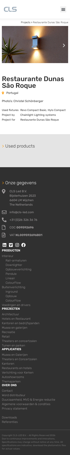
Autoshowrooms (13, 377)
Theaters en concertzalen (19, 341)
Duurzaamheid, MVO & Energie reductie (28, 399)
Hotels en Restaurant (16, 318)
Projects (25, 22)
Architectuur (10, 314)
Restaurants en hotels (17, 368)
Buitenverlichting (13, 287)
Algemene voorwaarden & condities (26, 404)
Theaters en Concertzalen (19, 359)
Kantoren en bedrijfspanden (20, 323)
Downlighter (14, 265)
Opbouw (11, 296)
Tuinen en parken (13, 345)
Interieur (7, 256)
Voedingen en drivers (16, 305)
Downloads (9, 417)
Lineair (10, 278)
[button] (63, 9)
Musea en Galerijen (15, 354)
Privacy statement (14, 408)
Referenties (10, 422)
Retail (6, 336)
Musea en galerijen (14, 327)
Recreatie (8, 332)
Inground (12, 291)
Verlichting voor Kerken (17, 372)
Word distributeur (13, 395)
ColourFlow (13, 282)
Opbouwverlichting (18, 269)
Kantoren (8, 363)
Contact (7, 390)
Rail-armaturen (16, 260)
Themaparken (11, 381)
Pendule (11, 274)
